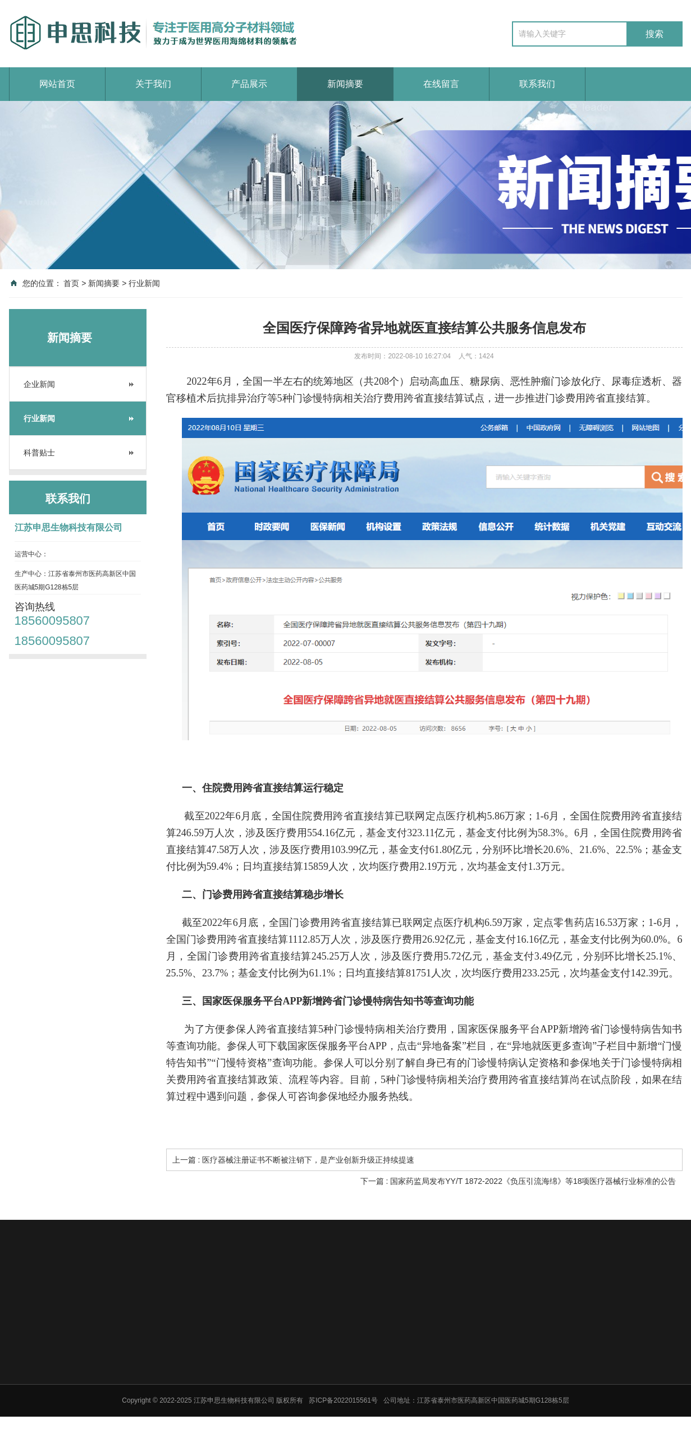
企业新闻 (39, 384)
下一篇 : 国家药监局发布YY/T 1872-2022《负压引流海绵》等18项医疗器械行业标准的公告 (518, 1181)
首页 (71, 283)
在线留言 (441, 84)
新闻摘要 (345, 84)
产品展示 (249, 84)
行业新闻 (144, 283)
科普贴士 (39, 452)
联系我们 (537, 84)
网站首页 (57, 84)
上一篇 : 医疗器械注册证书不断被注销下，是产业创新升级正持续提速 (293, 1159)
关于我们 (153, 84)
